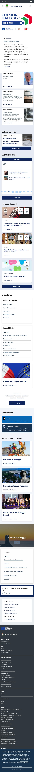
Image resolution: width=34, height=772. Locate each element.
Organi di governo (5, 641)
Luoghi (2, 701)
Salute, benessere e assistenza (8, 671)
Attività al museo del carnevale (14, 276)
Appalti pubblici (4, 669)
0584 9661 (5, 711)
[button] (5, 1)
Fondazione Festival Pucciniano (16, 485)
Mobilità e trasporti (5, 675)
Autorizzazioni (4, 664)
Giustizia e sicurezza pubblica (7, 677)
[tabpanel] (17, 177)
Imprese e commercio (6, 686)
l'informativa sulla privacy (22, 762)
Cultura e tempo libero (6, 684)
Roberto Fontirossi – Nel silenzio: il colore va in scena (19, 178)
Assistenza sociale (9, 395)
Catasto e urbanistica (6, 660)
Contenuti (8, 38)
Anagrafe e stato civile (6, 662)
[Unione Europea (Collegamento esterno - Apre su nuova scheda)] (17, 629)
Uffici (2, 646)
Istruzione (25, 395)
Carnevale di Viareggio (12, 459)
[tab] (1, 191)
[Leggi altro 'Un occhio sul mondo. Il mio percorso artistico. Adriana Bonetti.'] (8, 229)
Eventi (2, 703)
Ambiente (3, 679)
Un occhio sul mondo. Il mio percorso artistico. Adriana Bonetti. (18, 173)
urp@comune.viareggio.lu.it (10, 713)
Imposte (18, 395)
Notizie (2, 694)
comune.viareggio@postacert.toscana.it (12, 715)
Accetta (16, 769)
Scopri (17, 542)
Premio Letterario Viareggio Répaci (14, 514)
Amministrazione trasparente (7, 728)
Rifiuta (17, 766)
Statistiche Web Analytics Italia (8, 739)
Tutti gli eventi (17, 286)
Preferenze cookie (24, 761)
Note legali (3, 730)
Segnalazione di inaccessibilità (8, 734)
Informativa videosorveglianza (8, 743)
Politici (2, 648)
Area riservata (4, 737)
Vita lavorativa (4, 673)
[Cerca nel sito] (30, 6)
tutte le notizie (16, 148)
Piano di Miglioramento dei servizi (8, 741)
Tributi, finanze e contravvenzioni (8, 682)
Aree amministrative (5, 644)
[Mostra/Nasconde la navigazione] (3, 6)
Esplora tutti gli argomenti (17, 403)
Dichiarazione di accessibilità (7, 732)
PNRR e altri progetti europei (14, 381)
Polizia (13, 397)
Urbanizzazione (20, 397)
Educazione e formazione (6, 666)
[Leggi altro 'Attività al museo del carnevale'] (8, 280)
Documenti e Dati (5, 652)
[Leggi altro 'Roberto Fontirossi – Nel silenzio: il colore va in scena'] (8, 255)
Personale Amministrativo (7, 650)
